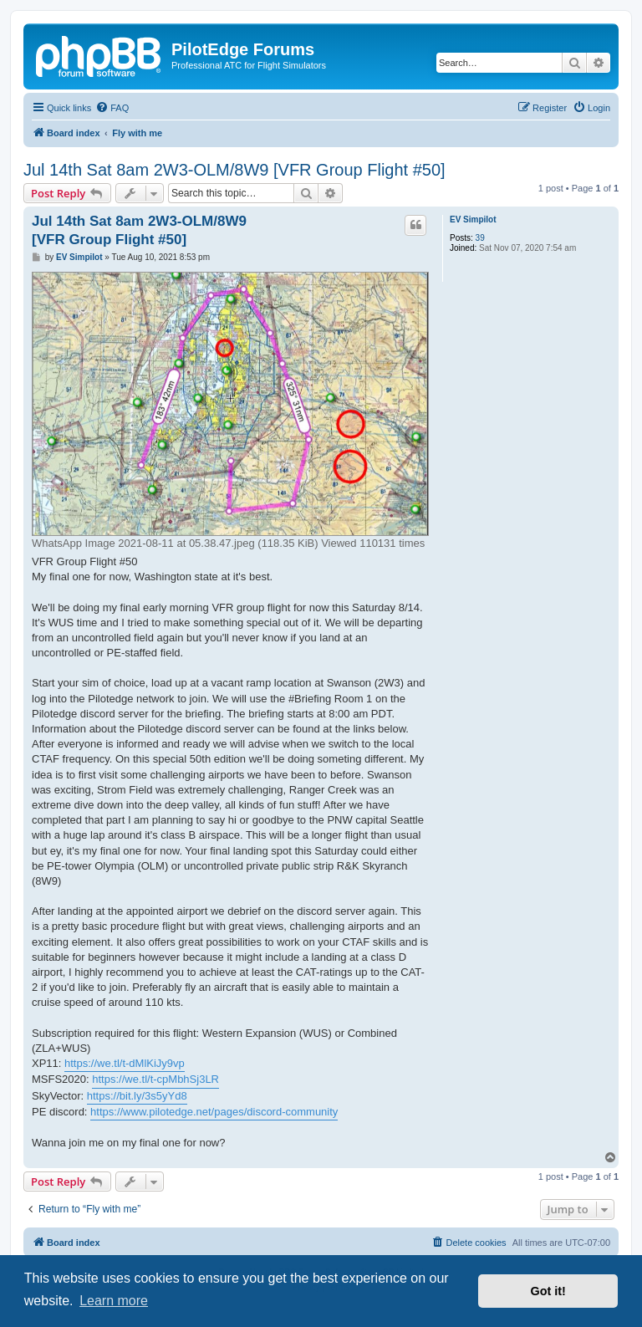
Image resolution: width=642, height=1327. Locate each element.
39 (480, 237)
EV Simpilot (473, 219)
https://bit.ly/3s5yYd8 (137, 1096)
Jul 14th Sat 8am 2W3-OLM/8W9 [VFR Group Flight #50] (234, 170)
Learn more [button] (113, 1301)
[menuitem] (112, 108)
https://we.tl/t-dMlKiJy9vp (124, 1063)
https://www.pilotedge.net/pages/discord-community (214, 1111)
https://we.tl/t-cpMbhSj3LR (155, 1079)
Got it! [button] (548, 1291)
